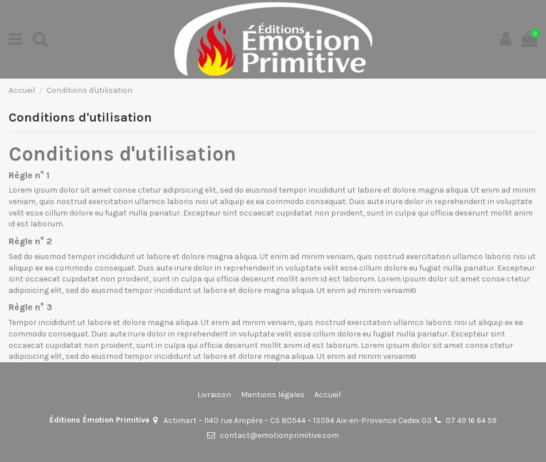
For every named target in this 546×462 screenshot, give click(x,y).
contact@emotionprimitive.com (279, 435)
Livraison (214, 395)
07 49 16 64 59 (471, 420)
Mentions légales (273, 395)
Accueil (327, 395)
